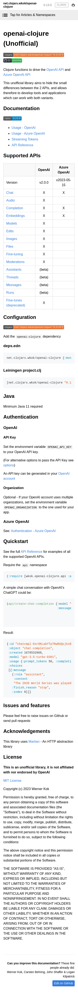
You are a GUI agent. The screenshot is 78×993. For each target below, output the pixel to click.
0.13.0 (47, 5)
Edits (10, 231)
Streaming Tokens (25, 139)
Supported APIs (22, 155)
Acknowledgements (26, 731)
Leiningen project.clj (22, 370)
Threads (12, 277)
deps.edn (11, 346)
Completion (14, 208)
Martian (34, 741)
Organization (13, 488)
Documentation (21, 108)
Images (11, 239)
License (12, 757)
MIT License (12, 780)
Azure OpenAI (16, 521)
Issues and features (26, 705)
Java (8, 396)
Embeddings (15, 216)
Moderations (15, 262)
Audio (10, 200)
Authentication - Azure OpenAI (33, 531)
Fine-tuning (14, 254)
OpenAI (10, 427)
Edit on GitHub (63, 983)
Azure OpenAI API (16, 74)
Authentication (20, 417)
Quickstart (15, 541)
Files (9, 246)
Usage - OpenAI (24, 127)
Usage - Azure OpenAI (28, 133)
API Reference (22, 145)
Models (11, 223)
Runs (10, 292)
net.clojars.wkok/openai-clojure (20, 5)
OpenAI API (55, 69)
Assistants (13, 269)
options (8, 465)
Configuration (19, 317)
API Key (9, 437)
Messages (13, 285)
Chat (9, 192)
